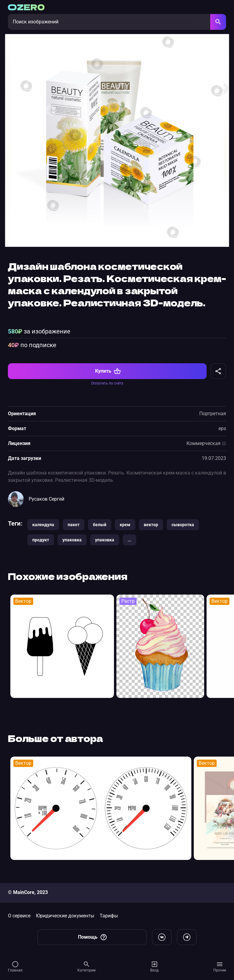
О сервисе (19, 916)
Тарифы (109, 916)
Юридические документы (65, 916)
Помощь (92, 937)
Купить (108, 371)
